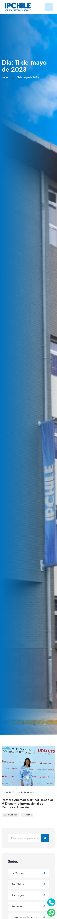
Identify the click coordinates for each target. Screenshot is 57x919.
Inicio (5, 77)
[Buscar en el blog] (24, 838)
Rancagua (28, 895)
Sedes (13, 861)
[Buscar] (45, 838)
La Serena (28, 873)
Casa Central (10, 814)
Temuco (28, 906)
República (28, 884)
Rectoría (27, 814)
